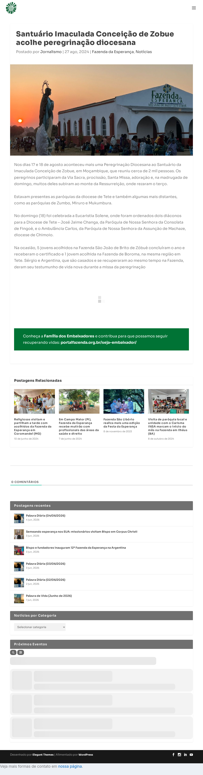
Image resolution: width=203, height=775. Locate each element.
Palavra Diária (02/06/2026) (45, 580)
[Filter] (20, 652)
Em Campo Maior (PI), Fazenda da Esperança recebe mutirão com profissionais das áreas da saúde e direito (79, 427)
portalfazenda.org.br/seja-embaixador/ (99, 342)
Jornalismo (51, 52)
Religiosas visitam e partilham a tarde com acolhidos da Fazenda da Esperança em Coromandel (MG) (33, 427)
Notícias (144, 52)
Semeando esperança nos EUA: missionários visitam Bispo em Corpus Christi (81, 531)
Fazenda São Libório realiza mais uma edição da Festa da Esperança (121, 423)
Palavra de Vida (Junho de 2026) (49, 596)
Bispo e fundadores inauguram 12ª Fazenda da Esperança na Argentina (76, 547)
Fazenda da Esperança (113, 52)
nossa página (70, 766)
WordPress (86, 754)
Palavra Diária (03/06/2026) (45, 564)
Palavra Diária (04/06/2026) (45, 515)
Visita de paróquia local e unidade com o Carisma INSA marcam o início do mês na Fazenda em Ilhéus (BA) (167, 427)
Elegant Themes (43, 754)
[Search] (13, 652)
